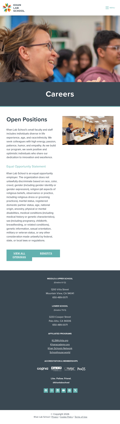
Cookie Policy (66, 417)
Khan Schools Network (60, 348)
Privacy (54, 417)
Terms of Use (81, 417)
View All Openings (19, 255)
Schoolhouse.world (60, 352)
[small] (46, 390)
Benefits (46, 253)
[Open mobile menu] (110, 7)
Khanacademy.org (60, 344)
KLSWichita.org (60, 340)
